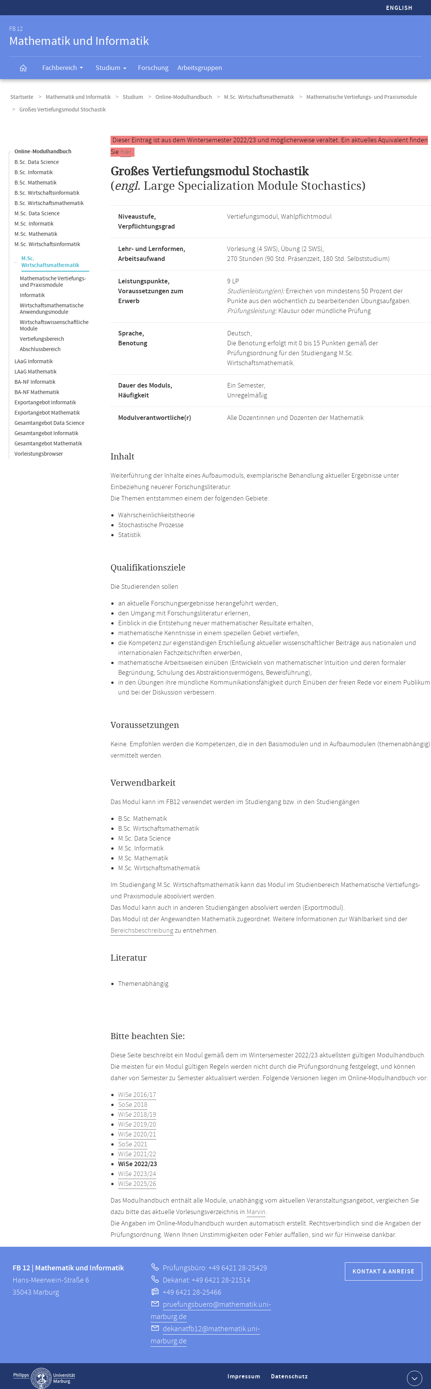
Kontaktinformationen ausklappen (413, 1373)
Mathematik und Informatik (73, 96)
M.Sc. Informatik (33, 219)
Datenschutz (290, 1375)
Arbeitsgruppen (200, 68)
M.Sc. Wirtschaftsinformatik (47, 239)
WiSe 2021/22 (137, 1149)
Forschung (153, 68)
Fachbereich (65, 69)
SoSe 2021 (132, 1139)
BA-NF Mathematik (36, 387)
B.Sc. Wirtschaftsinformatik (46, 188)
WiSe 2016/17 (137, 1090)
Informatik (32, 290)
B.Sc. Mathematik (35, 178)
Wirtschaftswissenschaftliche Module (54, 321)
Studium (113, 69)
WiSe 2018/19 (137, 1110)
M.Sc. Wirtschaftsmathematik (245, 96)
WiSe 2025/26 (137, 1179)
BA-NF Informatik (34, 377)
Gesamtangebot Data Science (49, 418)
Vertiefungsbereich (42, 334)
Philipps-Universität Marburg (44, 1373)
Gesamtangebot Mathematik (48, 439)
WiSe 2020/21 (137, 1130)
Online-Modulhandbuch (172, 96)
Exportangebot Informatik (45, 398)
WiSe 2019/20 (137, 1120)
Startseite (20, 96)
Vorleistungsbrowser (38, 449)
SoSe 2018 (132, 1100)
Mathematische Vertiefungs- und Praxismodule (344, 96)
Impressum (245, 1375)
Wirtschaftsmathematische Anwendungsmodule (51, 304)
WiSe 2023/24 (137, 1169)
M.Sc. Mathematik (35, 229)
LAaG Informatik (33, 357)
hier (125, 147)
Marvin (256, 1207)
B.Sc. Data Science (36, 157)
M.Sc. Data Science (36, 209)
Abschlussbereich (40, 344)
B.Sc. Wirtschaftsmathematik (48, 198)
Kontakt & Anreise (383, 1267)
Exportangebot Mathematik (47, 408)
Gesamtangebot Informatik (46, 428)
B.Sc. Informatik (33, 168)
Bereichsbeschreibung (142, 926)
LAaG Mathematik (35, 367)
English (399, 8)
